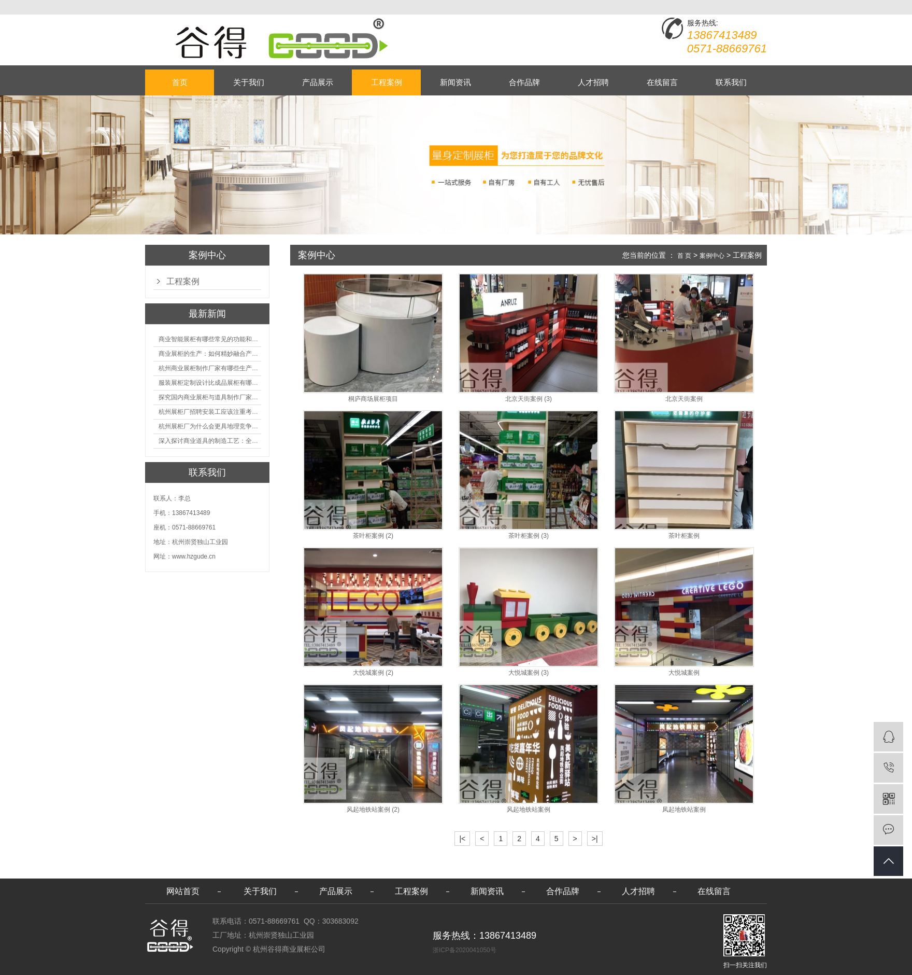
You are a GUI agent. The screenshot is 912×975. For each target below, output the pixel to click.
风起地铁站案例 (528, 809)
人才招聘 (593, 82)
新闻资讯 (455, 82)
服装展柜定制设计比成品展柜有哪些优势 (210, 382)
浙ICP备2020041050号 (464, 950)
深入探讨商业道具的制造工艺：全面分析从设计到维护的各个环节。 (210, 440)
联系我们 (731, 82)
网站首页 (183, 891)
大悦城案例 (684, 673)
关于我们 (248, 82)
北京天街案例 (684, 399)
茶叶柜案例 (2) (373, 536)
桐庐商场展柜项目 (373, 399)
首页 (180, 82)
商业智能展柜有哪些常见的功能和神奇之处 (210, 339)
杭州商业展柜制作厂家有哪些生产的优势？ (210, 368)
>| (595, 838)
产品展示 (317, 82)
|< (462, 838)
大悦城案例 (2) (373, 673)
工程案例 (386, 82)
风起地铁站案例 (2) (373, 809)
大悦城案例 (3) (528, 673)
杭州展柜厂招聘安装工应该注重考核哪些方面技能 (210, 411)
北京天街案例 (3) (528, 399)
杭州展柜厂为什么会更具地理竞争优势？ (210, 426)
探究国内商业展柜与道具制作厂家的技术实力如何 (210, 397)
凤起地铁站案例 (684, 809)
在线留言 (662, 82)
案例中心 (712, 255)
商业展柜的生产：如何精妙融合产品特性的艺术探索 (210, 353)
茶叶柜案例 (684, 536)
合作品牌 (524, 82)
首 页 (684, 255)
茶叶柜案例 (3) (528, 536)
